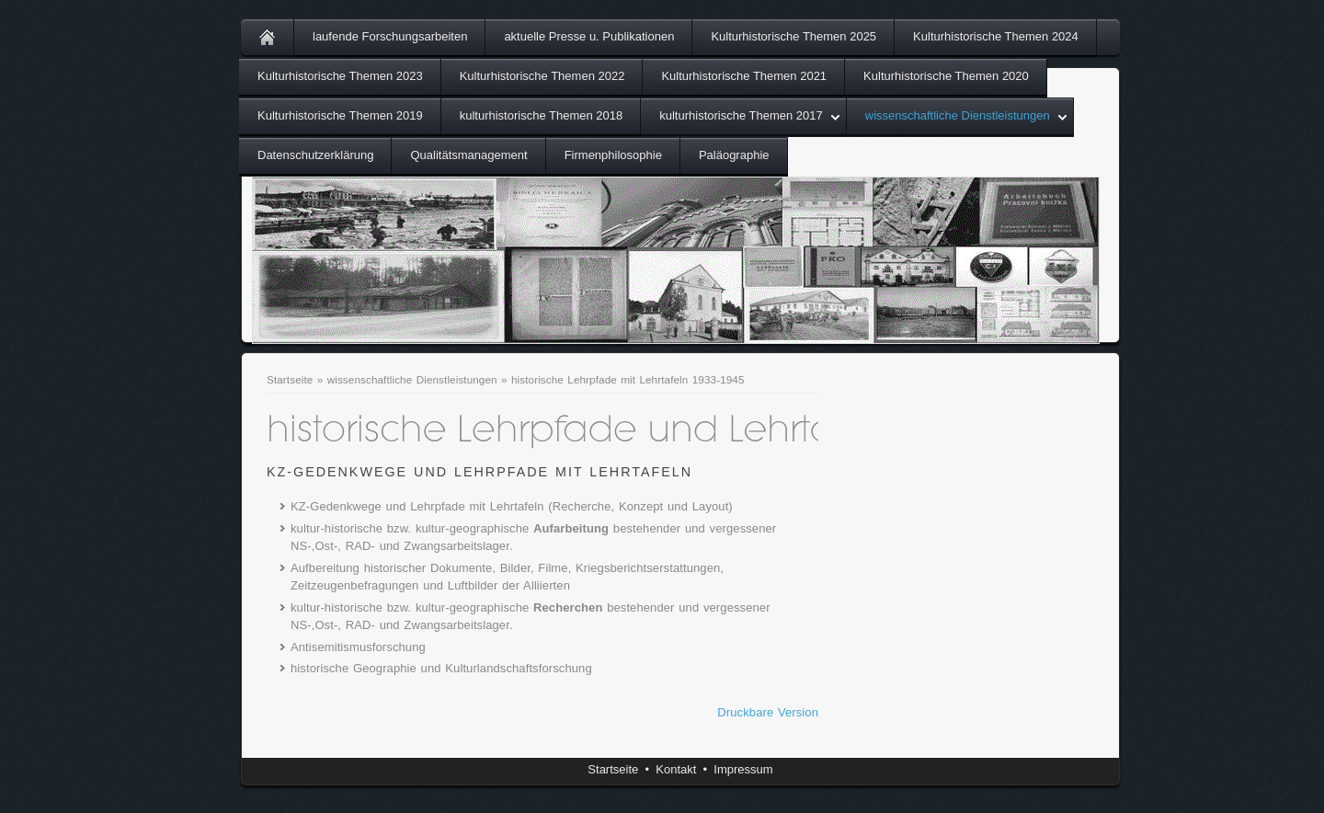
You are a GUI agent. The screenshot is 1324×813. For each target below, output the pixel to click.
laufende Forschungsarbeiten (390, 36)
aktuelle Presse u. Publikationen (589, 36)
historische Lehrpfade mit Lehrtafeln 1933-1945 (628, 379)
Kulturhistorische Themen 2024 (996, 36)
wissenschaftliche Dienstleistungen (957, 115)
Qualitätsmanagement (468, 155)
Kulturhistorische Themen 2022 (542, 76)
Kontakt (676, 769)
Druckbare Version (767, 712)
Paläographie (734, 155)
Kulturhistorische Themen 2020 (946, 76)
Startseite (290, 379)
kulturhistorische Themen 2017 (741, 115)
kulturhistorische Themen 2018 (541, 115)
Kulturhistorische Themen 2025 (793, 36)
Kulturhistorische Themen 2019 (340, 115)
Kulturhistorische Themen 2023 (340, 76)
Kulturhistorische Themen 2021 (744, 76)
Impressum (742, 769)
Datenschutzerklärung (315, 155)
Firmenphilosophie (613, 155)
